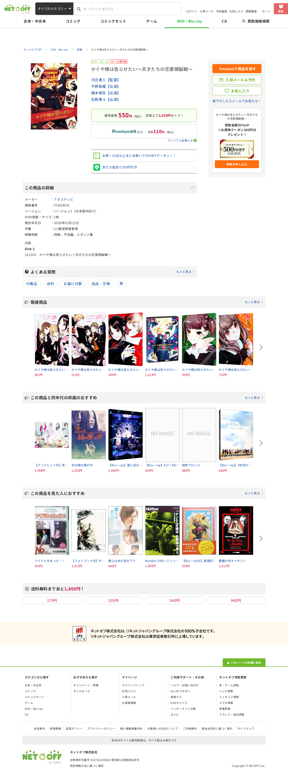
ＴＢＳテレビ (64, 199)
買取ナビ (176, 697)
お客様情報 (129, 703)
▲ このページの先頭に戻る (244, 662)
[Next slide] (261, 348)
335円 (113, 600)
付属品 (31, 283)
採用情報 (55, 728)
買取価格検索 (256, 21)
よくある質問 (113, 272)
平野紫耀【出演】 (106, 86)
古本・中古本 (35, 21)
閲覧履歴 (251, 11)
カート (266, 11)
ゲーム (151, 21)
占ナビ (175, 714)
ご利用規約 (190, 728)
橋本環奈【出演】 (106, 92)
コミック (73, 21)
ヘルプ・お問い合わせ (185, 685)
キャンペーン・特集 (86, 685)
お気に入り (236, 11)
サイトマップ (245, 728)
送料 (50, 283)
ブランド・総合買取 (231, 714)
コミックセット (113, 21)
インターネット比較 (183, 708)
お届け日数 (72, 283)
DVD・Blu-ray (189, 21)
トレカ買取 (226, 691)
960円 (236, 600)
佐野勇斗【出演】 (106, 99)
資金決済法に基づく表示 (217, 728)
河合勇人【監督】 (106, 79)
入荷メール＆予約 (240, 79)
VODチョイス (179, 703)
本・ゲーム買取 (229, 685)
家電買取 (224, 708)
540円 (175, 600)
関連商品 (147, 302)
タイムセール (81, 691)
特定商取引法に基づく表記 (87, 766)
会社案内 (39, 728)
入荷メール (207, 11)
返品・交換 (101, 283)
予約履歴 (221, 11)
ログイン (192, 11)
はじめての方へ (180, 691)
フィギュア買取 (229, 697)
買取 (281, 11)
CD (224, 21)
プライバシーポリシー (101, 728)
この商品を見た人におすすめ (147, 493)
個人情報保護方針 (131, 728)
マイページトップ (133, 685)
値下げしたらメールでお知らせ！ (236, 101)
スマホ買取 (226, 703)
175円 (52, 600)
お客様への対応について (162, 728)
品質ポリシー (74, 728)
